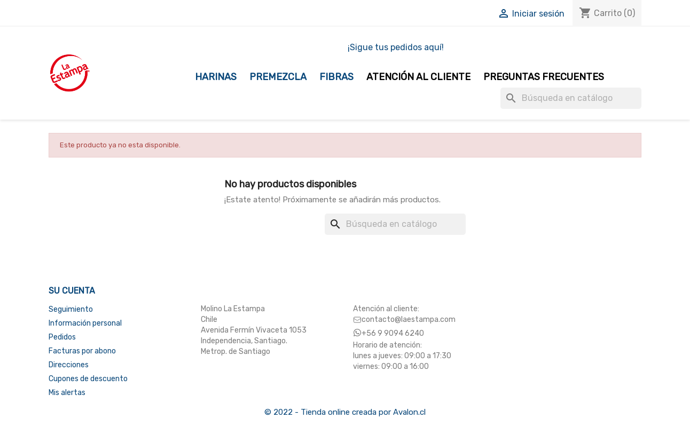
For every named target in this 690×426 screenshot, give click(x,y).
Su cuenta (72, 291)
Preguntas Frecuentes (543, 77)
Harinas (216, 77)
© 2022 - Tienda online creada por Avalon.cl (345, 412)
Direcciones (69, 364)
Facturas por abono (82, 351)
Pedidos (62, 337)
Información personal (85, 323)
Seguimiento (71, 309)
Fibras (336, 77)
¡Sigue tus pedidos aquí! (396, 47)
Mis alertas (67, 392)
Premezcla (278, 77)
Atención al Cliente (418, 77)
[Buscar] (570, 98)
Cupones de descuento (88, 378)
